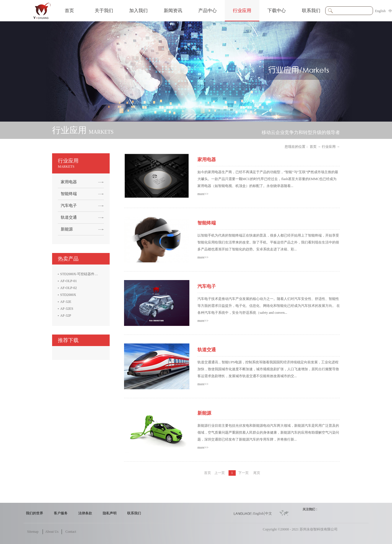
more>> (202, 194)
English (380, 11)
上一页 (219, 473)
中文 (268, 513)
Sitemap (32, 532)
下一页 (243, 473)
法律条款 (85, 513)
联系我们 (134, 513)
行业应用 (329, 147)
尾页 (256, 473)
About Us (51, 532)
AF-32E (65, 302)
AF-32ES (66, 309)
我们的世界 (34, 513)
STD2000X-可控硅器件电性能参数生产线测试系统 (98, 274)
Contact (70, 532)
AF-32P (65, 315)
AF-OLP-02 (68, 288)
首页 (69, 10)
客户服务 (61, 513)
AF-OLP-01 (68, 281)
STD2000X (68, 295)
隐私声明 (110, 513)
